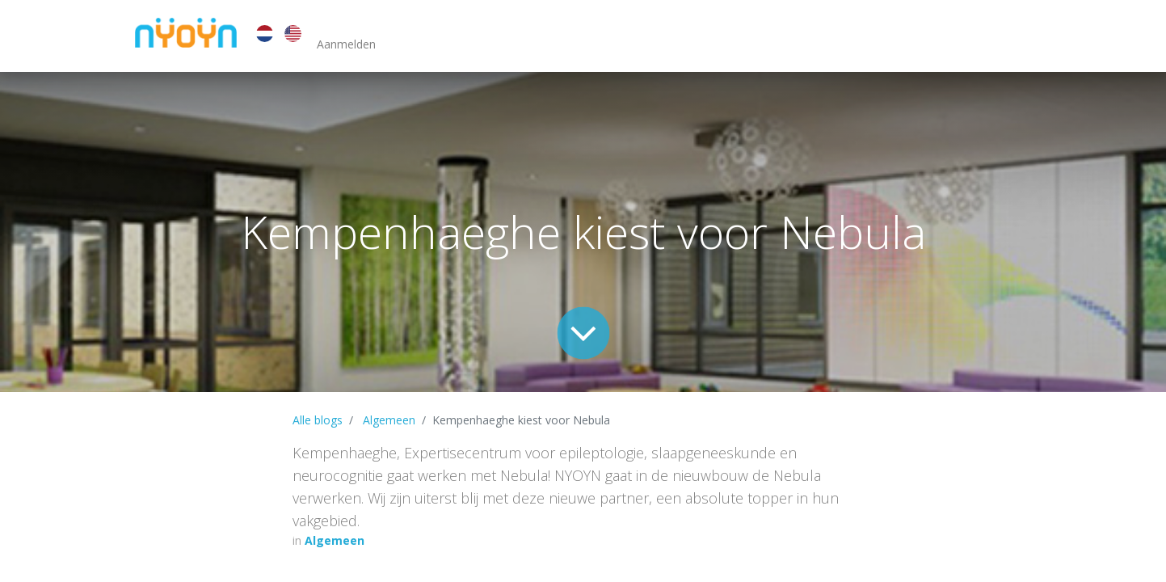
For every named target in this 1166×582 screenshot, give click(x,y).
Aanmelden (346, 44)
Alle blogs (318, 420)
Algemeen (389, 420)
